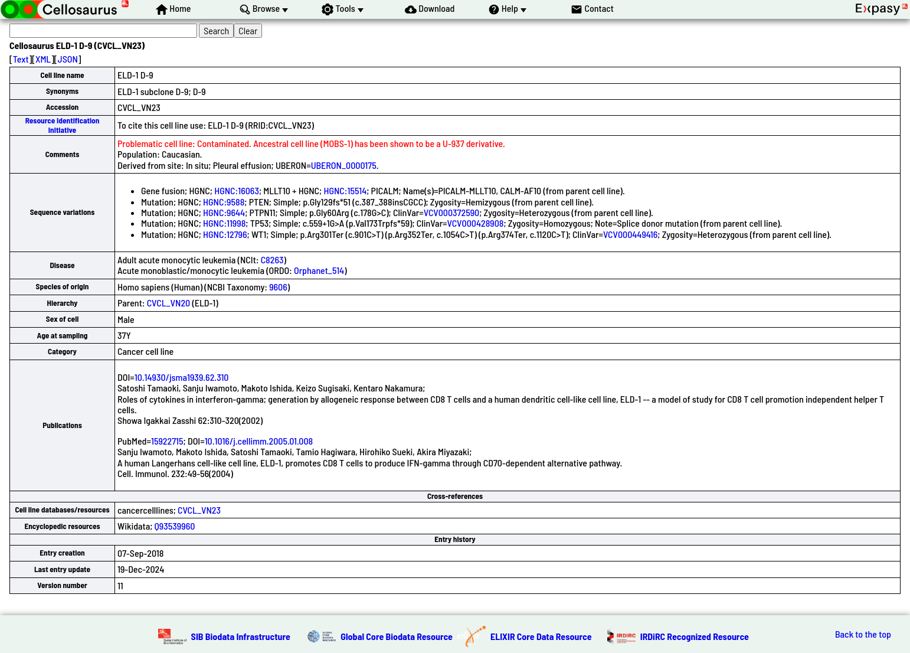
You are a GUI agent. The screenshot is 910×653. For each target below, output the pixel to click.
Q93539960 (175, 525)
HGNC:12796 (225, 234)
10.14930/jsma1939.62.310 (182, 377)
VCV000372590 (452, 212)
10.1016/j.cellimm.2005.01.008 (259, 440)
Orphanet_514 (319, 270)
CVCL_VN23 (199, 509)
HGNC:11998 (224, 222)
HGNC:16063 (236, 190)
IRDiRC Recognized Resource (694, 636)
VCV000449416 (630, 234)
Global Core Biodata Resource (397, 636)
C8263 (272, 259)
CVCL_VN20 (169, 302)
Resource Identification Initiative (62, 125)
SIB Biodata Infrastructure (240, 636)
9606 (278, 286)
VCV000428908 (475, 222)
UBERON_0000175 (344, 165)
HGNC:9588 (223, 201)
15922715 (167, 440)
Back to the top (863, 634)
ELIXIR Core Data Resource (541, 636)
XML (43, 58)
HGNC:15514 (344, 190)
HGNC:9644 (224, 212)
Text (21, 58)
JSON (68, 58)
